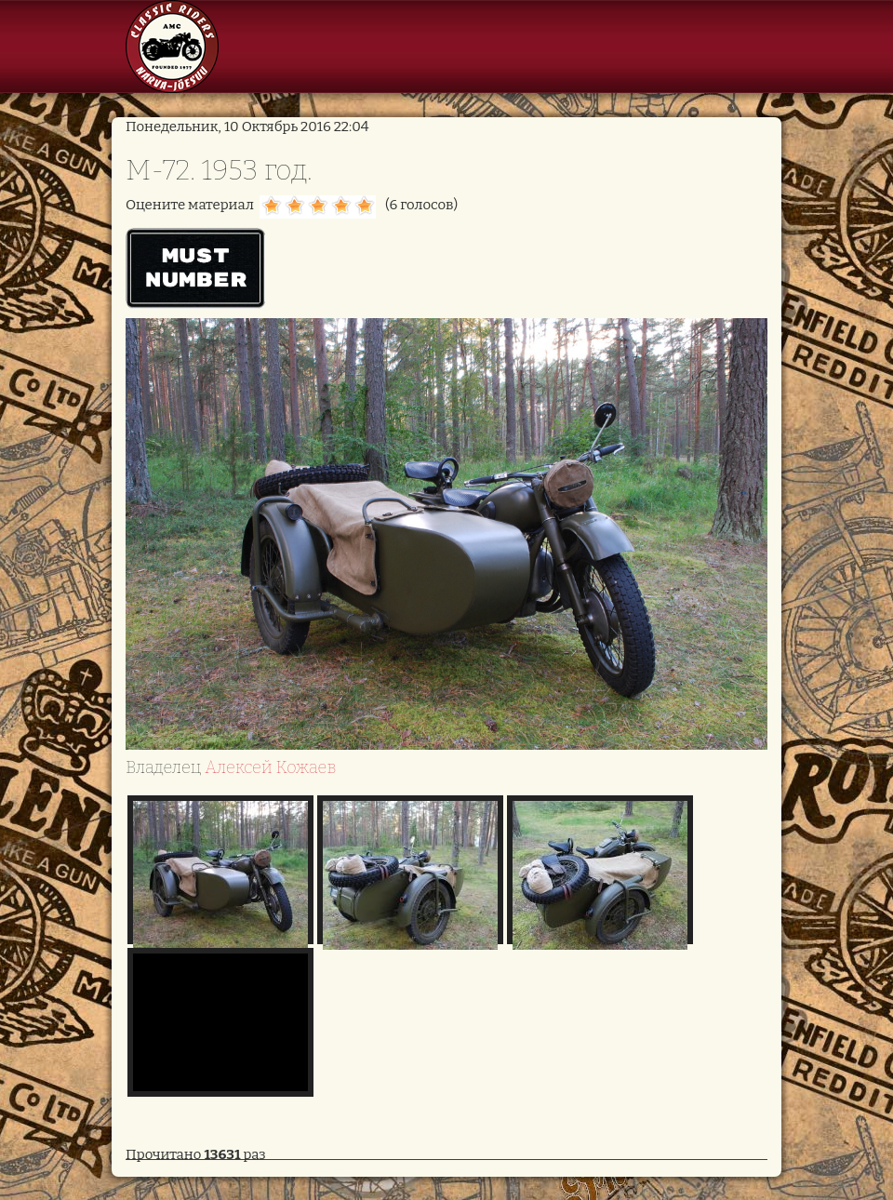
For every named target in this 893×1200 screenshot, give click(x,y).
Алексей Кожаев (270, 767)
